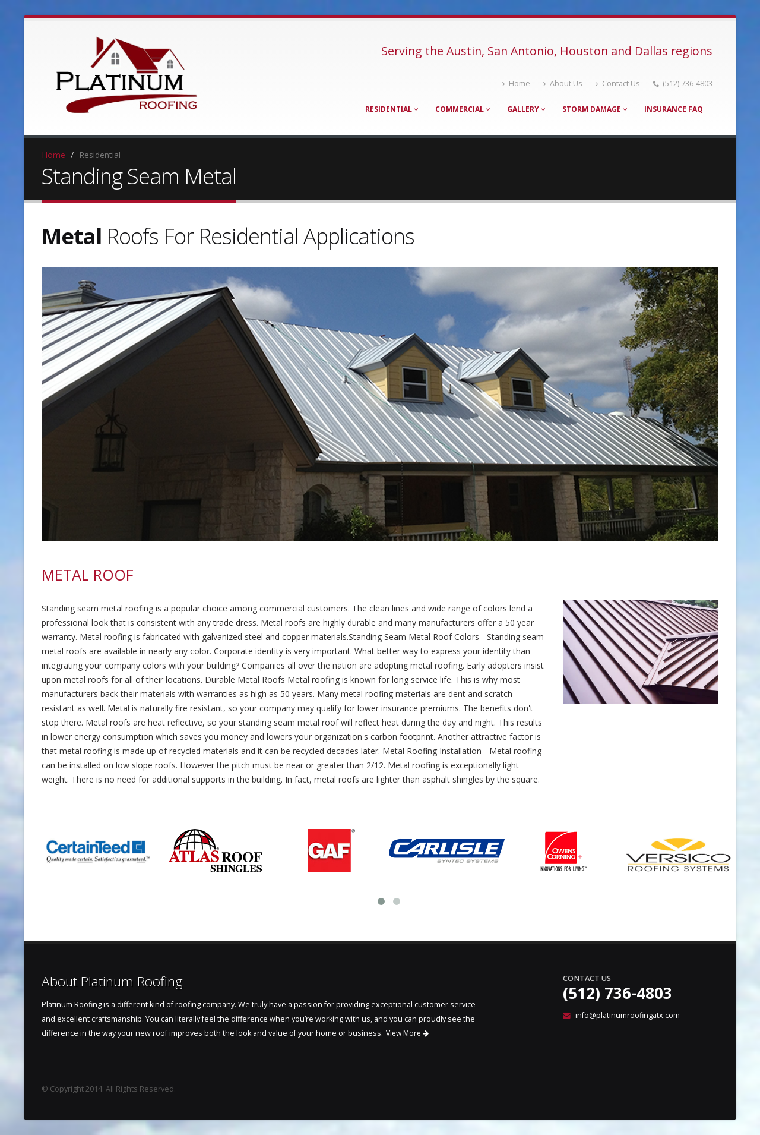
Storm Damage (595, 109)
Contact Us (618, 83)
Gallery (526, 109)
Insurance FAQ (673, 109)
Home (516, 83)
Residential (392, 109)
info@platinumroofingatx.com (627, 1015)
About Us (562, 83)
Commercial (462, 109)
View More (407, 1033)
